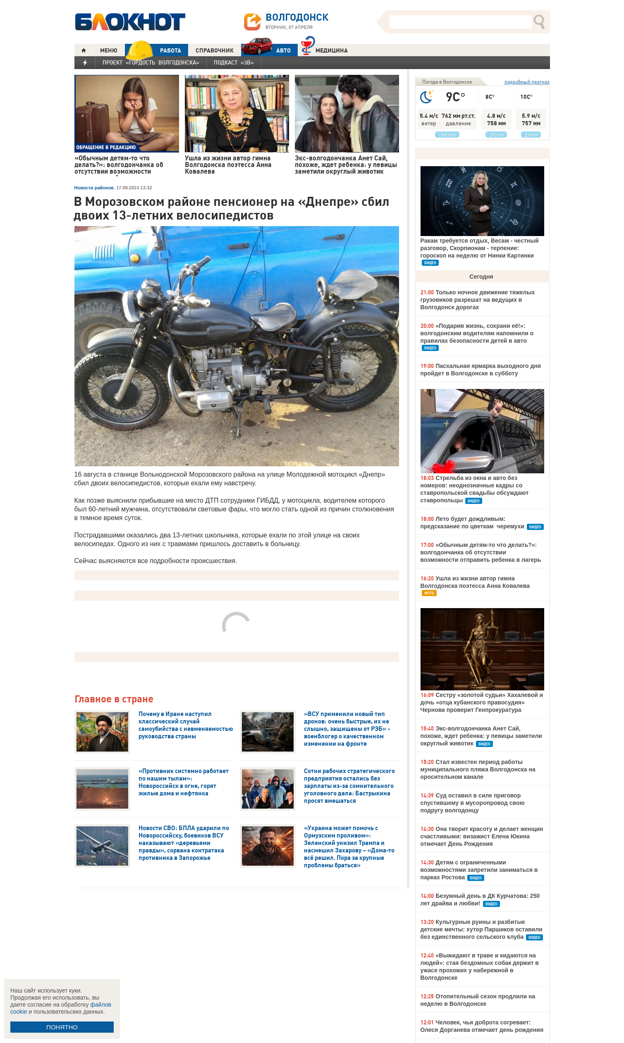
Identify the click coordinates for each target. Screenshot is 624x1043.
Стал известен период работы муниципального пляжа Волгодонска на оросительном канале (478, 769)
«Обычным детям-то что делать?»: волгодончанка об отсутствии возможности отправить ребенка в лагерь (481, 552)
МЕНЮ (108, 50)
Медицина (324, 49)
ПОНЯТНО (62, 1027)
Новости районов (94, 187)
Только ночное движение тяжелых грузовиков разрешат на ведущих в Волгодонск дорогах (478, 299)
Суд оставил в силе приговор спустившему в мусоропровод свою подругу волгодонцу (473, 803)
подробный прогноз (527, 82)
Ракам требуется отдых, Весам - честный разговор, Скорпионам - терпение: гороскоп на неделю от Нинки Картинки (480, 248)
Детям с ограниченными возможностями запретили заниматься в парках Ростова (479, 870)
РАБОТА (153, 50)
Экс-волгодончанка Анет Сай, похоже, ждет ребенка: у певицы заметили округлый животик (481, 736)
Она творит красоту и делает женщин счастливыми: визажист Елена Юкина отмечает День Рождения (482, 836)
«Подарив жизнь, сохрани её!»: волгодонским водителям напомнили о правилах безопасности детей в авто (477, 333)
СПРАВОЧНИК (215, 50)
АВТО (266, 50)
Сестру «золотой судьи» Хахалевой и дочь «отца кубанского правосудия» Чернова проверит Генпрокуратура (482, 702)
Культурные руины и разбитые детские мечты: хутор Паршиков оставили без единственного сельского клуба (482, 929)
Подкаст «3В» (234, 62)
